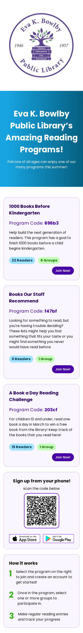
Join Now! (63, 270)
